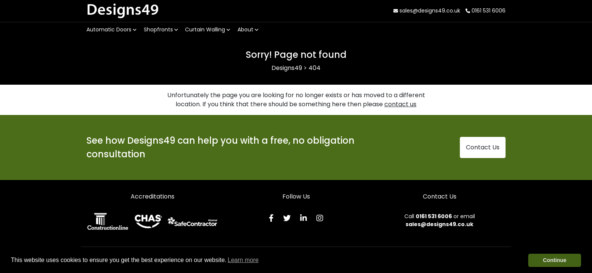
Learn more (243, 260)
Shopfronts (161, 29)
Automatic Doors (111, 29)
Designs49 (122, 11)
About (247, 29)
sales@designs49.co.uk (426, 10)
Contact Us (482, 147)
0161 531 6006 (486, 10)
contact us (400, 104)
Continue (554, 260)
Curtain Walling (207, 29)
